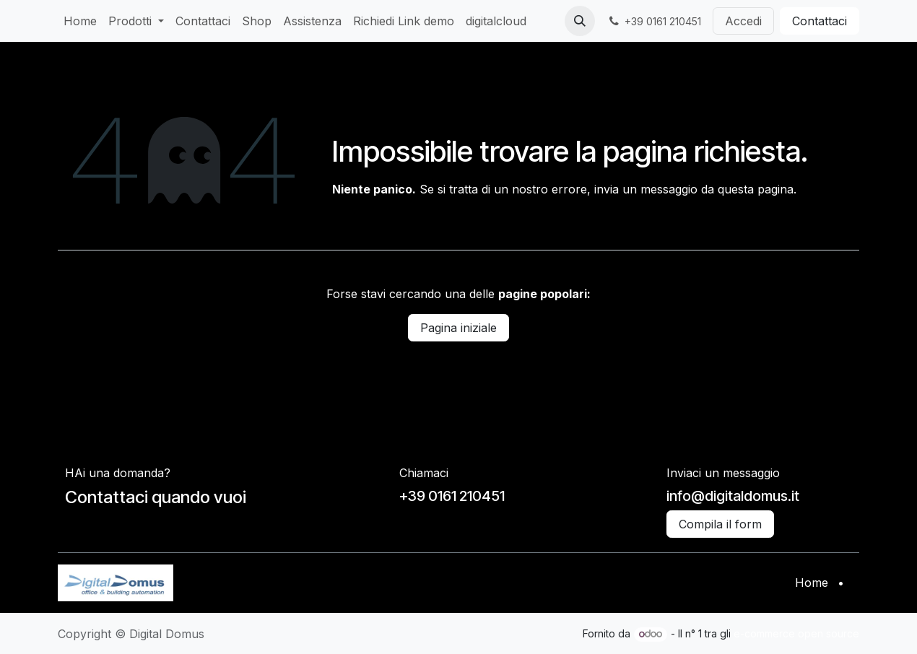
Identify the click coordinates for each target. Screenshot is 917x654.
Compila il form (720, 524)
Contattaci (819, 21)
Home (811, 582)
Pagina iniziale (458, 328)
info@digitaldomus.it (732, 496)
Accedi (743, 21)
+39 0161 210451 (452, 496)
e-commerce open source (796, 633)
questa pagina (756, 189)
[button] (580, 21)
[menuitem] (80, 20)
